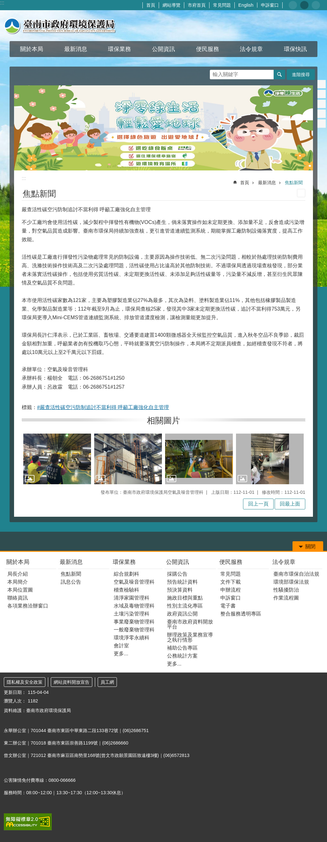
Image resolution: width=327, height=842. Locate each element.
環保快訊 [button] (295, 49)
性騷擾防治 (286, 590)
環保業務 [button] (119, 49)
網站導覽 (171, 5)
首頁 (150, 5)
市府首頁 (197, 5)
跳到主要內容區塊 (3, 3)
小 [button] (293, 5)
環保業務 (124, 562)
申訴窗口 (270, 5)
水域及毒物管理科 (134, 605)
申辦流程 (230, 590)
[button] (57, 459)
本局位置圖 (20, 590)
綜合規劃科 (126, 574)
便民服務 (230, 562)
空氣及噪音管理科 (134, 582)
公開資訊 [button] (163, 49)
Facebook (321, 84)
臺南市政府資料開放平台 (190, 624)
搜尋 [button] (279, 74)
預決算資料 (180, 590)
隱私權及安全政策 (24, 682)
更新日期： (15, 692)
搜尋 (215, 73)
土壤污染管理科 (131, 613)
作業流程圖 (286, 598)
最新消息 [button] (75, 49)
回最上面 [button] (290, 504)
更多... (121, 653)
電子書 (228, 605)
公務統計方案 (182, 655)
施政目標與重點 (185, 598)
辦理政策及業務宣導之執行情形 (190, 637)
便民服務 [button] (207, 49)
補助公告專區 (182, 648)
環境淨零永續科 (131, 637)
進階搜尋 (301, 74)
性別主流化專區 (185, 605)
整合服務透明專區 (240, 613)
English (245, 5)
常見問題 (222, 5)
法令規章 (283, 562)
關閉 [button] (310, 546)
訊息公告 (71, 582)
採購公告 (177, 574)
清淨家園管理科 (131, 598)
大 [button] (316, 5)
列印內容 (301, 193)
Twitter (321, 104)
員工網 (107, 682)
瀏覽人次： (15, 700)
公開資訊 (177, 562)
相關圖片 (163, 420)
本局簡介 (17, 582)
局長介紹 (17, 574)
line (321, 114)
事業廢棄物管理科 (134, 621)
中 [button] (304, 5)
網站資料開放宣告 (71, 682)
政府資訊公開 (182, 613)
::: (2, 2)
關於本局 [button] (31, 49)
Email (321, 123)
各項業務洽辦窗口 (27, 605)
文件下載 (230, 582)
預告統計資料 (182, 582)
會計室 (121, 645)
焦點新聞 (294, 182)
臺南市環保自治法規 (296, 574)
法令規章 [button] (251, 49)
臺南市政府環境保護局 (60, 26)
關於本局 (17, 562)
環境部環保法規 (291, 582)
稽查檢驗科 (126, 590)
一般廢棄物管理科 (134, 629)
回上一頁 (258, 504)
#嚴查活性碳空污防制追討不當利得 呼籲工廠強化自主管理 (103, 407)
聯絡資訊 (17, 598)
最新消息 (267, 182)
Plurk (321, 94)
